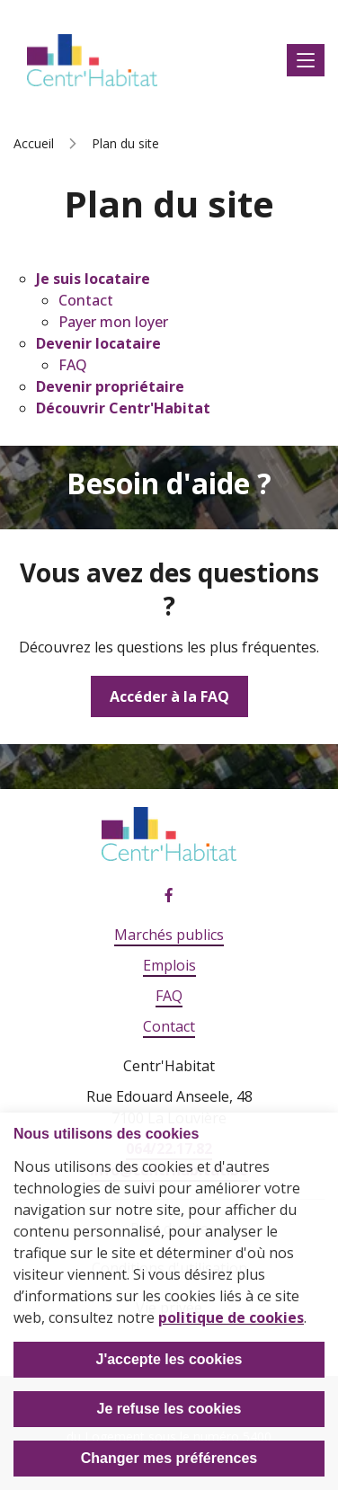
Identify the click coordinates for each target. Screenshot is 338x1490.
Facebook (169, 895)
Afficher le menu (306, 60)
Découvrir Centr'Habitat (123, 408)
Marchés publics (169, 935)
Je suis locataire (93, 278)
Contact (85, 300)
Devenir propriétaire (110, 386)
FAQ (72, 365)
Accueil (33, 143)
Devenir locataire (98, 343)
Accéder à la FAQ (169, 696)
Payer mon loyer (113, 322)
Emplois (169, 965)
